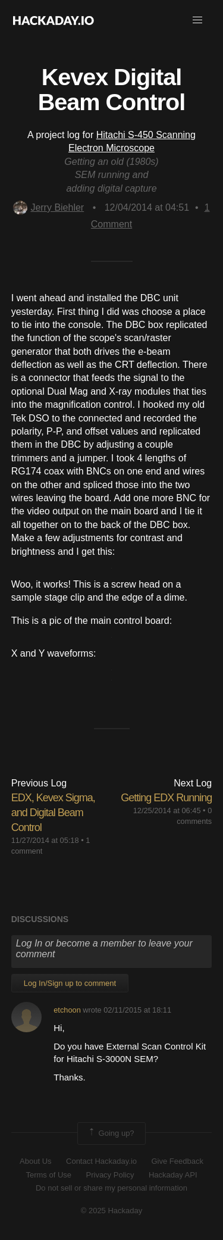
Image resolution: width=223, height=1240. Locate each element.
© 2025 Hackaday (112, 1210)
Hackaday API (173, 1174)
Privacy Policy (110, 1174)
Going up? (110, 1133)
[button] (197, 20)
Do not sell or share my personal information (111, 1187)
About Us (35, 1161)
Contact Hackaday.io (101, 1161)
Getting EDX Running (166, 798)
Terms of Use (48, 1174)
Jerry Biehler (48, 207)
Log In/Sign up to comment (70, 983)
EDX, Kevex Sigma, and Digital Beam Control (53, 812)
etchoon (67, 1009)
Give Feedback (177, 1161)
